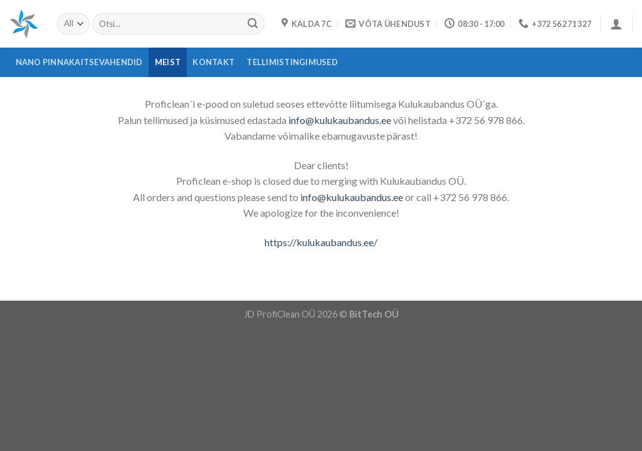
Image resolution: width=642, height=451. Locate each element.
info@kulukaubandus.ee (339, 120)
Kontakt (213, 62)
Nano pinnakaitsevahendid (79, 62)
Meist (168, 62)
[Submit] (252, 23)
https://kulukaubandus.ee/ (321, 242)
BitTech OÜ (374, 314)
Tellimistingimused (292, 62)
